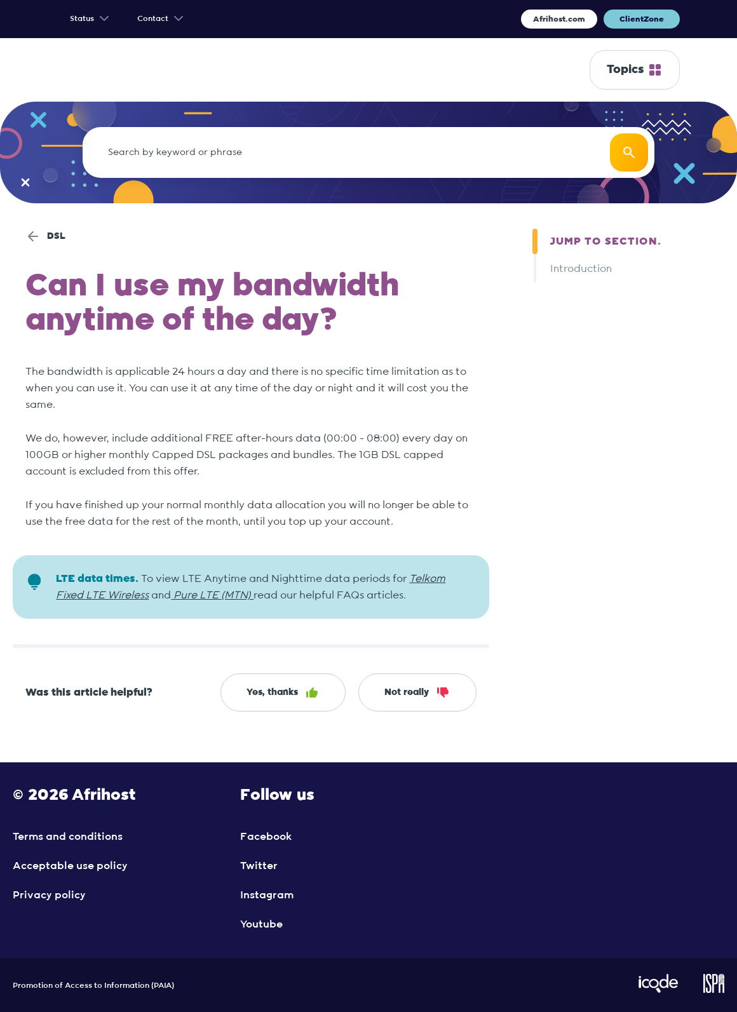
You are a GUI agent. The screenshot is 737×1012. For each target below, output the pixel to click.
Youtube (261, 924)
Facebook (266, 837)
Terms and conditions (68, 837)
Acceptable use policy (70, 866)
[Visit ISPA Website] (713, 990)
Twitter (259, 866)
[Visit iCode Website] (658, 990)
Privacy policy (49, 895)
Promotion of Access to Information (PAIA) (93, 985)
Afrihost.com (559, 19)
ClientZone (641, 19)
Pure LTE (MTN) (212, 595)
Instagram (267, 895)
